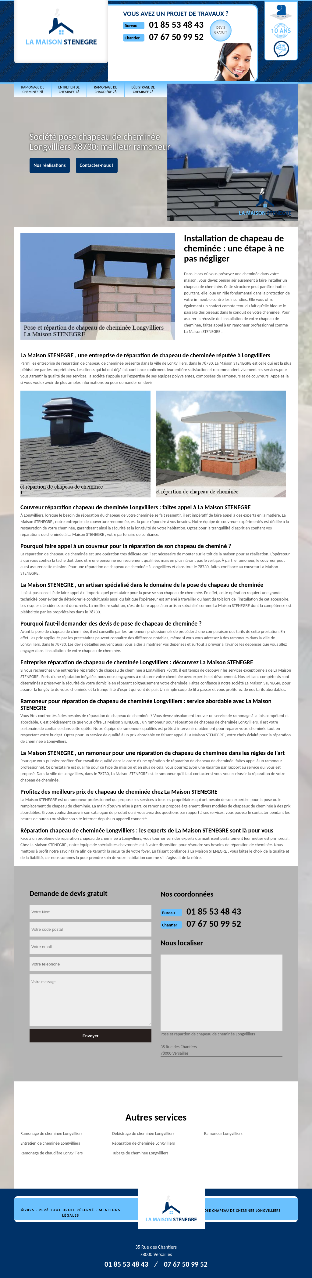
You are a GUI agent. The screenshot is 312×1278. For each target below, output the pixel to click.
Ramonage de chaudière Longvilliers (51, 1153)
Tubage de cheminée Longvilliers (140, 1153)
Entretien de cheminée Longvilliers (50, 1143)
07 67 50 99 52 (176, 36)
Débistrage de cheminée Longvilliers (143, 1133)
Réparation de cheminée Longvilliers (143, 1143)
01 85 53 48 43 (176, 24)
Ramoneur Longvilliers (223, 1133)
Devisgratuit (220, 29)
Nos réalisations (50, 165)
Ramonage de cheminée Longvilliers (51, 1133)
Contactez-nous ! (97, 165)
